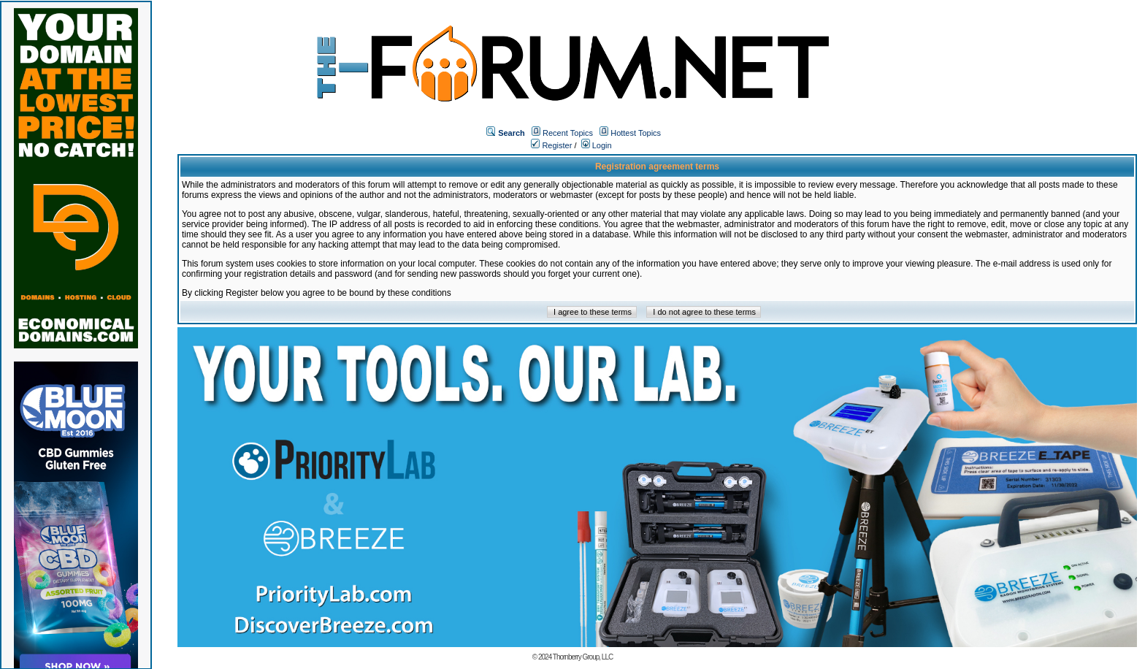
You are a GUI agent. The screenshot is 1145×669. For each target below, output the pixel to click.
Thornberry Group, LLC (583, 657)
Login (596, 145)
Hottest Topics (635, 133)
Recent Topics (568, 133)
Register (551, 145)
